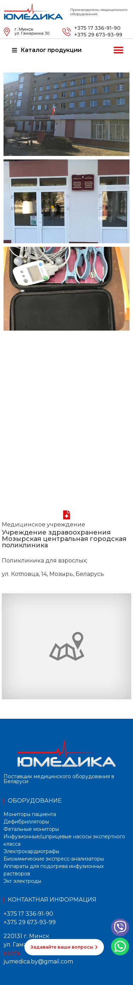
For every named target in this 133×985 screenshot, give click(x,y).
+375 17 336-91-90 (97, 28)
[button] (118, 50)
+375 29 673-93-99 (98, 34)
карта (12, 953)
